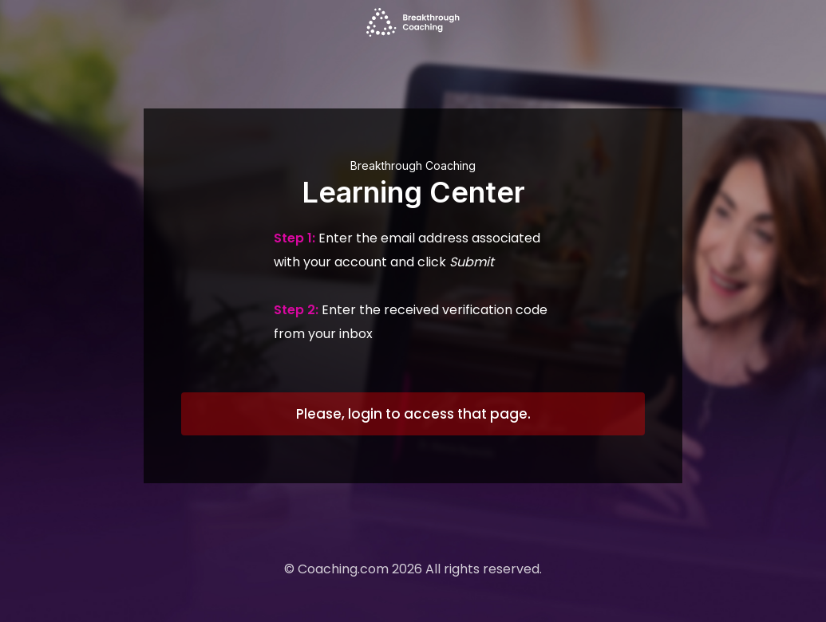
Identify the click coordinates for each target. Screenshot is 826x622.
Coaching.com (343, 569)
